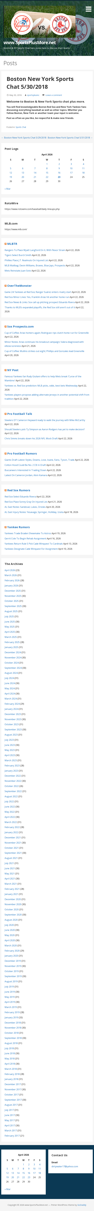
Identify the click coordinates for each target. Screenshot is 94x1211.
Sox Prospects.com (20, 326)
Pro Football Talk (19, 414)
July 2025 (9, 616)
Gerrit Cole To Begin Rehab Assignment (25, 538)
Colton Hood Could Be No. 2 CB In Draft (25, 465)
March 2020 (11, 945)
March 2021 (11, 883)
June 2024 (10, 683)
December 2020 (13, 899)
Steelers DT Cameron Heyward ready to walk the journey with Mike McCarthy (45, 420)
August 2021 (11, 858)
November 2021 (13, 842)
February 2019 (12, 1012)
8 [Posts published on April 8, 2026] (47, 168)
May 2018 (10, 1058)
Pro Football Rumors (22, 453)
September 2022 (13, 791)
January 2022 (11, 832)
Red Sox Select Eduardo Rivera (20, 496)
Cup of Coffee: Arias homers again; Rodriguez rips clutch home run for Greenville (47, 332)
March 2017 (11, 1130)
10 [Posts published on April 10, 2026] (71, 168)
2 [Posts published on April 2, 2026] (59, 164)
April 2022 (10, 817)
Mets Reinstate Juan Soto (18, 270)
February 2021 (12, 888)
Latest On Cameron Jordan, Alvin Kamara (26, 475)
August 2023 (11, 734)
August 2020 (11, 919)
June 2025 (10, 621)
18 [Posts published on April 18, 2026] (83, 172)
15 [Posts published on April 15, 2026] (47, 172)
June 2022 (10, 806)
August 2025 (11, 611)
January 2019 (11, 1017)
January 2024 (11, 709)
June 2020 (10, 930)
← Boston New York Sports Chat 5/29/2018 (23, 137)
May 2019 (10, 996)
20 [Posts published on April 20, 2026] (23, 177)
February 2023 (12, 765)
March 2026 (11, 575)
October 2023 (12, 724)
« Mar (8, 188)
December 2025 (13, 590)
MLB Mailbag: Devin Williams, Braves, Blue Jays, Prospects (35, 265)
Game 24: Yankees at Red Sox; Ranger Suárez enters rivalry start (38, 292)
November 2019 (13, 966)
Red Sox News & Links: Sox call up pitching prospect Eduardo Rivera (40, 302)
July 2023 (9, 739)
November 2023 (13, 719)
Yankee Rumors (18, 527)
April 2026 (10, 570)
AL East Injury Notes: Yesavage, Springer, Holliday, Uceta (34, 512)
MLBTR (12, 244)
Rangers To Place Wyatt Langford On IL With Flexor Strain (35, 250)
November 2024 (13, 657)
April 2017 (10, 1125)
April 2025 (10, 631)
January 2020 (11, 955)
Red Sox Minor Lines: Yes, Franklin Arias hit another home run (37, 297)
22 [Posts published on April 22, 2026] (47, 177)
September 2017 (13, 1099)
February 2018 (12, 1074)
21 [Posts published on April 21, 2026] (35, 177)
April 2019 (10, 1002)
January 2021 (11, 894)
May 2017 (10, 1120)
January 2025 (11, 647)
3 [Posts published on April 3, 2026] (71, 164)
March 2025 (11, 637)
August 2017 (11, 1104)
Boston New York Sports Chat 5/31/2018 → (70, 137)
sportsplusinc (33, 95)
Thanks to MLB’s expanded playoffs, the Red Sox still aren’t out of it (40, 307)
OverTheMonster (19, 286)
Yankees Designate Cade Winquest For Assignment (31, 548)
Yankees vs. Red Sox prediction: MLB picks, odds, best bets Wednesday (41, 385)
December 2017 (13, 1084)
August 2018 (11, 1043)
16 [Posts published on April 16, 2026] (59, 172)
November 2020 (13, 904)
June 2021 (10, 868)
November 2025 (13, 595)
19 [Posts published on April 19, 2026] (10, 177)
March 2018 (11, 1068)
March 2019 (11, 1007)
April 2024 (10, 693)
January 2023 (11, 770)
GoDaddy (81, 1205)
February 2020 (12, 950)
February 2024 (12, 703)
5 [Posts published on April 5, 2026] (10, 168)
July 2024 (9, 678)
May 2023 (10, 750)
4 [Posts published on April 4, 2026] (83, 164)
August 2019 (11, 981)
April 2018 (10, 1063)
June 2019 (10, 991)
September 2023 (13, 729)
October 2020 (12, 909)
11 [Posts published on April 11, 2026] (83, 168)
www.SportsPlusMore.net (29, 42)
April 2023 (10, 755)
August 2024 (11, 672)
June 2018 (10, 1053)
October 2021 (12, 847)
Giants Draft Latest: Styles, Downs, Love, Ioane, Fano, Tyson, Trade (39, 459)
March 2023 (11, 760)
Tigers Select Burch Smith (18, 255)
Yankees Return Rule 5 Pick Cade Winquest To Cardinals (34, 543)
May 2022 (10, 811)
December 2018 (13, 1022)
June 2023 (10, 745)
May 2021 (10, 873)
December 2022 (13, 775)
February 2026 (12, 580)
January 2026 (11, 585)
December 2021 (13, 837)
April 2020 (10, 940)
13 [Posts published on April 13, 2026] (23, 172)
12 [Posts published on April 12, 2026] (10, 172)
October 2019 (12, 971)
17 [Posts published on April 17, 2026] (71, 172)
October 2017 (12, 1094)
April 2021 (10, 878)
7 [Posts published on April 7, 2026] (34, 168)
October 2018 (12, 1032)
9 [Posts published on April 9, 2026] (59, 168)
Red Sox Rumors (18, 490)
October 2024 (12, 662)
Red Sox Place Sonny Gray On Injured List (26, 501)
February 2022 (12, 827)
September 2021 (13, 852)
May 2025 (10, 626)
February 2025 (12, 642)
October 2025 (12, 600)
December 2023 (13, 714)
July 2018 (9, 1048)
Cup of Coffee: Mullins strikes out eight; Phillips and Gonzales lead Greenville (44, 351)
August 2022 (11, 796)
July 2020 (9, 925)
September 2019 (13, 976)
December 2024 (13, 652)
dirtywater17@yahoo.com (65, 1166)
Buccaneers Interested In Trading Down (25, 470)
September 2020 (13, 914)
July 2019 (9, 986)
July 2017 (9, 1110)
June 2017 (10, 1115)
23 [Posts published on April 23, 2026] (59, 177)
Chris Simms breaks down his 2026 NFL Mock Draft (31, 438)
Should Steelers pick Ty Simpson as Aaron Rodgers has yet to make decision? (45, 429)
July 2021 (9, 863)
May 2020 (10, 935)
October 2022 (12, 786)
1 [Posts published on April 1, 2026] (47, 164)
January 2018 (11, 1079)
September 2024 (13, 667)
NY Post (12, 370)
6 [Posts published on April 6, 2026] (22, 168)
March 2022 (11, 822)
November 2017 (13, 1089)
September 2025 (13, 606)
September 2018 (13, 1038)
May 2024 (10, 688)
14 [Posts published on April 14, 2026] (35, 172)
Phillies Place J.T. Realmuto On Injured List (26, 260)
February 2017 (12, 1135)
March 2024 (11, 698)
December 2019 (13, 960)
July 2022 (9, 801)
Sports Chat (21, 127)
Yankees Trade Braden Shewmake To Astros (28, 533)
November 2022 (13, 780)
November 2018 (13, 1027)
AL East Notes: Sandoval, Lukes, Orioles (25, 506)
